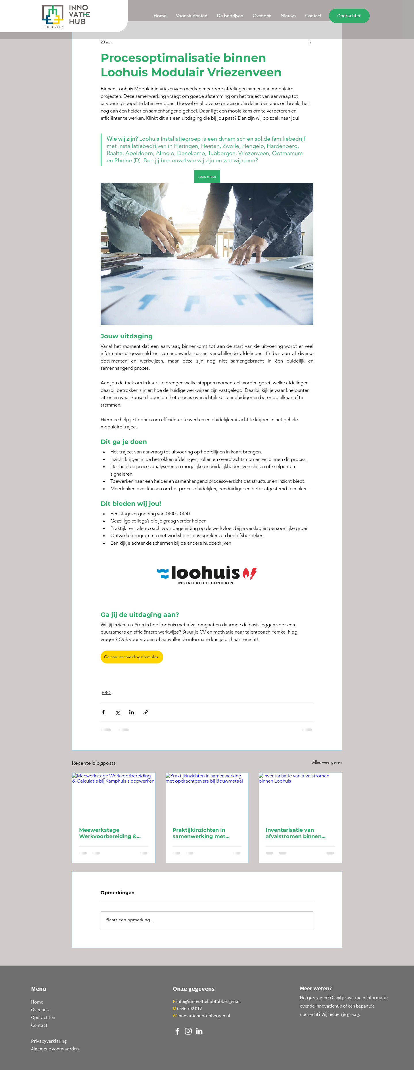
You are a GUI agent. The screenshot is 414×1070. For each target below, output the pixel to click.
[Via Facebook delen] (103, 712)
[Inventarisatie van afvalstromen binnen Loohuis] (300, 796)
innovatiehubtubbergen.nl (203, 1015)
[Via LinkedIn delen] (131, 712)
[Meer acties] (309, 42)
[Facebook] (177, 1031)
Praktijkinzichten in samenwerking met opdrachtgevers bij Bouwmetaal (198, 833)
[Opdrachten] (349, 16)
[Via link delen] (145, 712)
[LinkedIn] (199, 1031)
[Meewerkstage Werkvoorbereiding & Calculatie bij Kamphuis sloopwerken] (113, 796)
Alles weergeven (327, 762)
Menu (39, 989)
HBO (106, 692)
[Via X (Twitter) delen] (117, 712)
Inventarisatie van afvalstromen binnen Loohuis (293, 833)
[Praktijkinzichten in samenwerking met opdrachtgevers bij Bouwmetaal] (207, 796)
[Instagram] (188, 1031)
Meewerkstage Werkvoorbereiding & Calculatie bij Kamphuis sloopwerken (110, 833)
